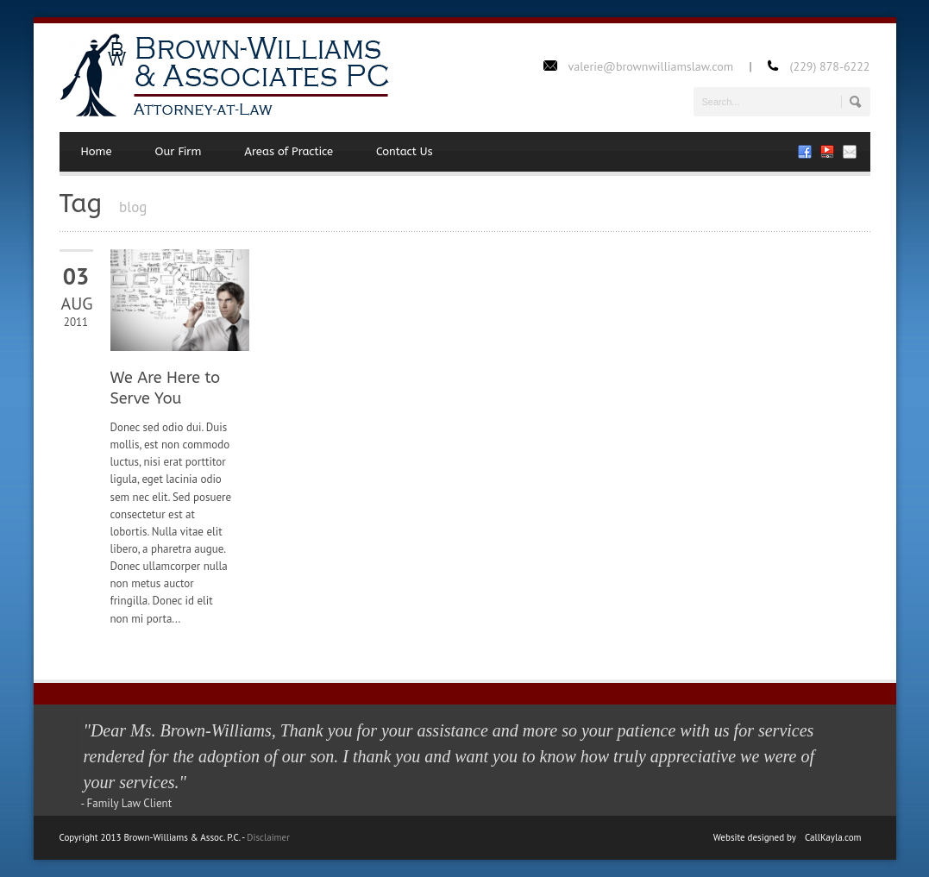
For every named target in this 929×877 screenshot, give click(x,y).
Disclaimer (268, 837)
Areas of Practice (288, 151)
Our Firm (178, 151)
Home (96, 151)
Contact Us (404, 151)
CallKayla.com (833, 837)
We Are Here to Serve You (165, 387)
